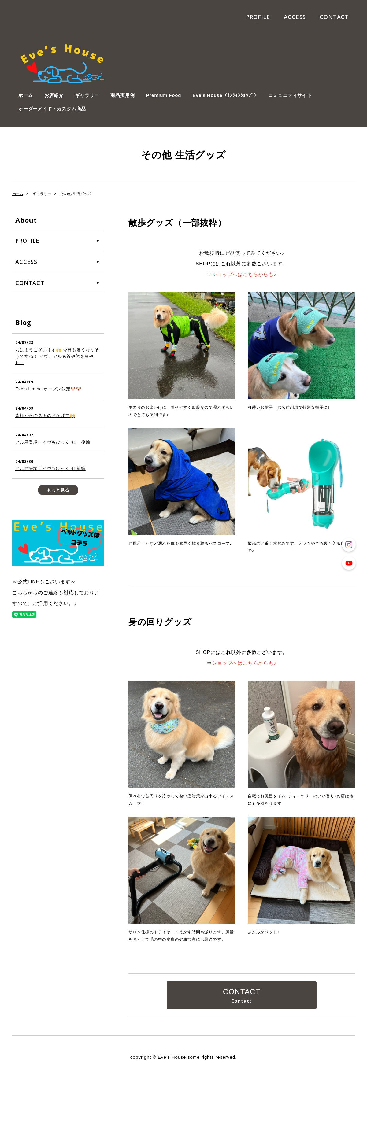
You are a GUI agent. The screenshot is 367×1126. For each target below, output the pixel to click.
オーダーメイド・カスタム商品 (52, 108)
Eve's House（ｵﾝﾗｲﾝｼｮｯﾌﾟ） (225, 95)
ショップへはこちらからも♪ (244, 274)
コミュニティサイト (290, 95)
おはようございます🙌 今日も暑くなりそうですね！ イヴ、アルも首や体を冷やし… (57, 356)
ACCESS (295, 16)
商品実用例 (122, 95)
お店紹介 (54, 95)
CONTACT (334, 16)
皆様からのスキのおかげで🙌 (45, 415)
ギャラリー (87, 95)
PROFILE (258, 16)
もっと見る (58, 490)
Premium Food (163, 95)
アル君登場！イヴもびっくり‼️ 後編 (52, 442)
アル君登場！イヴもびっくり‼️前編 (50, 468)
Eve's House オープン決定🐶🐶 (48, 388)
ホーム (25, 95)
